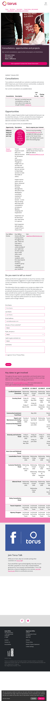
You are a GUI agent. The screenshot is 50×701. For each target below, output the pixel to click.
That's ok (41, 698)
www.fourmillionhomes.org (34, 236)
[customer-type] (25, 334)
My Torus (12, 9)
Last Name (8, 312)
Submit (8, 364)
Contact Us (7, 642)
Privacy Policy (29, 642)
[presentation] (17, 360)
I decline (33, 698)
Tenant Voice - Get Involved (31, 9)
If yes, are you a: (9, 331)
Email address (9, 318)
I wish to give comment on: (13, 338)
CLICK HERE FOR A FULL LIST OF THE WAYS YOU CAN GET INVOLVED (20, 137)
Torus (6, 9)
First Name (8, 305)
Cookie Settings (30, 646)
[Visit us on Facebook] (22, 621)
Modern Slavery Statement (32, 644)
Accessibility (8, 644)
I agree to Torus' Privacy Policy (15, 355)
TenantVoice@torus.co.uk (20, 383)
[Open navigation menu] (45, 4)
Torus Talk (19, 560)
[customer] (25, 327)
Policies (28, 640)
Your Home (19, 9)
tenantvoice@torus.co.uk (33, 132)
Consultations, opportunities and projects (17, 11)
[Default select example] (25, 341)
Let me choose (6, 698)
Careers (7, 640)
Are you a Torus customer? (13, 325)
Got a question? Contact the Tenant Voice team (24, 63)
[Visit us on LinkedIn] (28, 621)
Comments (8, 345)
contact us (28, 105)
